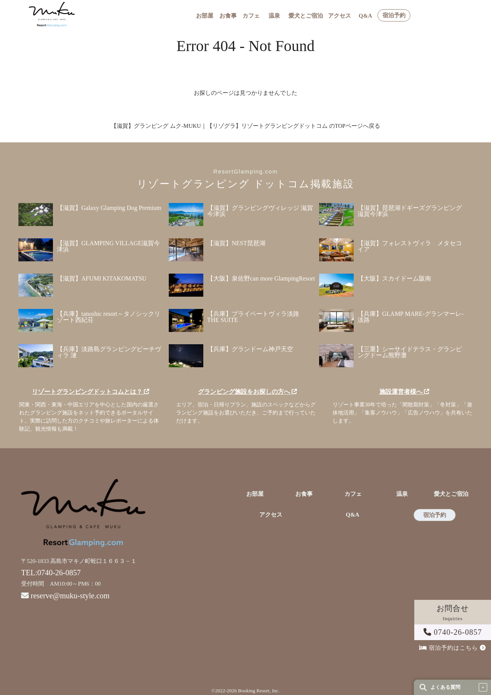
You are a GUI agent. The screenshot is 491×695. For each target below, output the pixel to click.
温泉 (274, 16)
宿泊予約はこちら (452, 648)
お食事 (228, 16)
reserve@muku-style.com (70, 595)
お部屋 (204, 16)
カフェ (251, 16)
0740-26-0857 (452, 632)
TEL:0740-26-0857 (51, 572)
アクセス (339, 16)
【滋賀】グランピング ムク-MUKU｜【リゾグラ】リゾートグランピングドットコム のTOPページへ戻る (245, 126)
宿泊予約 (393, 15)
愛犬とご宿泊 (305, 16)
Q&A (365, 16)
